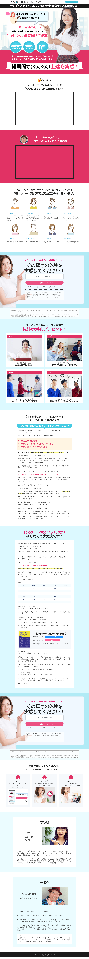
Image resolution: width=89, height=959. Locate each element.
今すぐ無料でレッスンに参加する (44, 283)
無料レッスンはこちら (71, 1)
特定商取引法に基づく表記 (49, 955)
